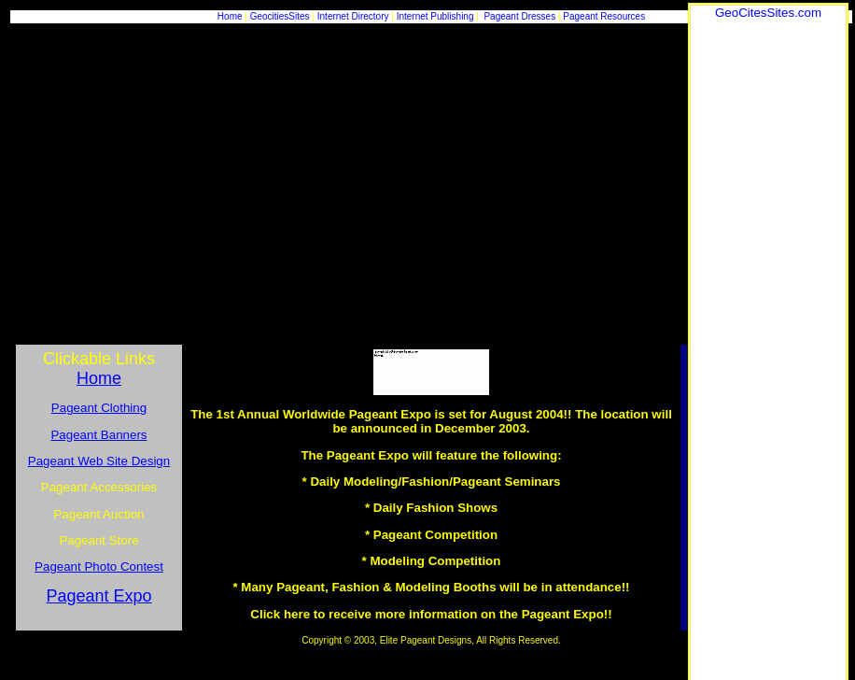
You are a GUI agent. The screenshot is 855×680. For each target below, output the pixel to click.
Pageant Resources (604, 16)
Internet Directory (353, 16)
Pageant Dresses (519, 16)
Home (230, 16)
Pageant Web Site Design (99, 461)
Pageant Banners (98, 435)
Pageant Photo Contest (99, 567)
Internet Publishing (437, 16)
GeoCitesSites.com (768, 13)
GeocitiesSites (281, 16)
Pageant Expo (98, 596)
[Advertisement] (768, 300)
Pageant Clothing (99, 408)
